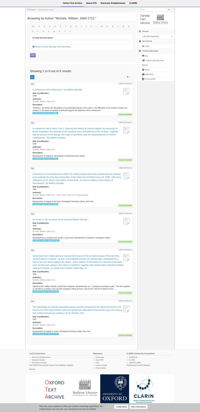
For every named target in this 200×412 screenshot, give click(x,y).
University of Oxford (39, 363)
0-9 (33, 26)
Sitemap (32, 369)
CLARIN (132, 360)
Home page (100, 357)
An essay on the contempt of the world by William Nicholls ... (61, 219)
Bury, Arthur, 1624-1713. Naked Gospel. (73, 195)
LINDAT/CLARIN (135, 363)
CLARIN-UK (133, 357)
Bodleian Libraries (38, 360)
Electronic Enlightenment (41, 357)
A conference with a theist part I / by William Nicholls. (58, 89)
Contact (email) (101, 365)
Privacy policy (101, 368)
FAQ (97, 363)
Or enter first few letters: (43, 38)
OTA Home (31, 10)
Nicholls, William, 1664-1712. (44, 101)
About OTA (100, 360)
